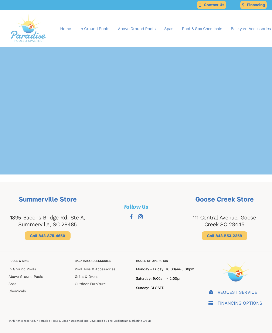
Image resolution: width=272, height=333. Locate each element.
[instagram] (140, 216)
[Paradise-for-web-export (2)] (28, 12)
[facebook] (131, 216)
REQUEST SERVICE (237, 292)
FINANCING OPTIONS (240, 303)
